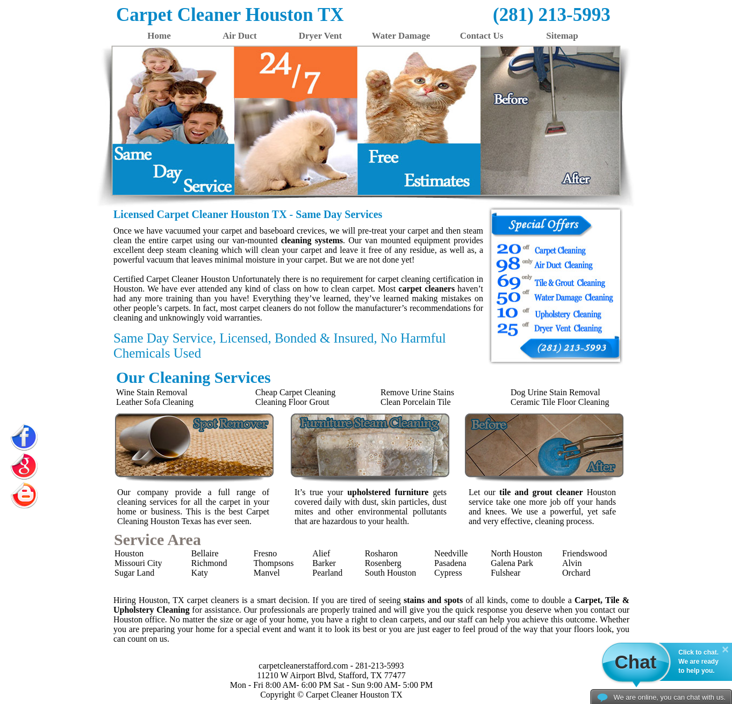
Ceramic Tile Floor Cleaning (560, 402)
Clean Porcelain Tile (416, 402)
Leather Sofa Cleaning (154, 402)
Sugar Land (134, 572)
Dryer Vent (320, 36)
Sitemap (562, 36)
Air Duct (239, 36)
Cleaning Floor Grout (292, 402)
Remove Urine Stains (417, 392)
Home (158, 36)
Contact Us (482, 36)
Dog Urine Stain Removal (555, 392)
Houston (128, 553)
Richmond (209, 563)
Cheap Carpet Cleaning (295, 392)
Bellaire (205, 553)
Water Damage (401, 36)
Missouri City (138, 563)
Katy (199, 572)
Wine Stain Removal (152, 392)
